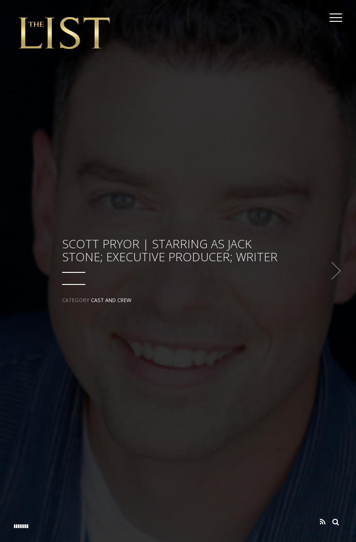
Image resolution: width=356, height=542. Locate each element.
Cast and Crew (111, 300)
